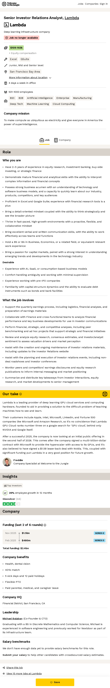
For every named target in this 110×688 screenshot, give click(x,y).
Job (44, 140)
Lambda (72, 18)
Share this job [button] (13, 667)
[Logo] (11, 4)
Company (62, 140)
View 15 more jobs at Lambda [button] (22, 673)
